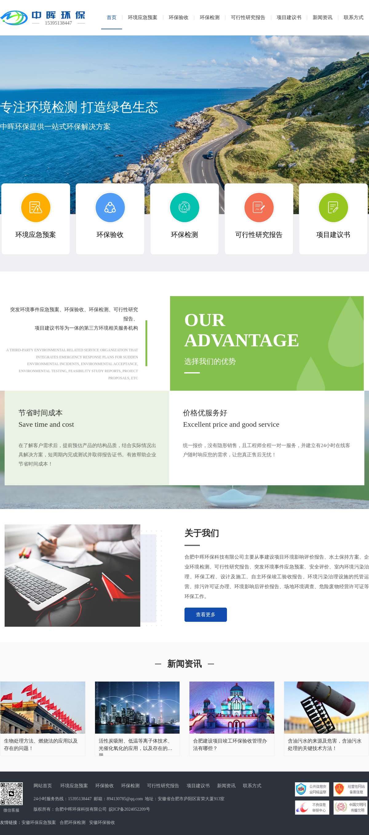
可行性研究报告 (163, 785)
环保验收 (104, 785)
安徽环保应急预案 (39, 822)
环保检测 (130, 785)
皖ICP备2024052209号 (129, 809)
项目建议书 (198, 785)
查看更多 (206, 614)
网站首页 (43, 785)
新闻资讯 (226, 785)
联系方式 (252, 785)
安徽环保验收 (102, 822)
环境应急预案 (74, 785)
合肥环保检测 (72, 822)
